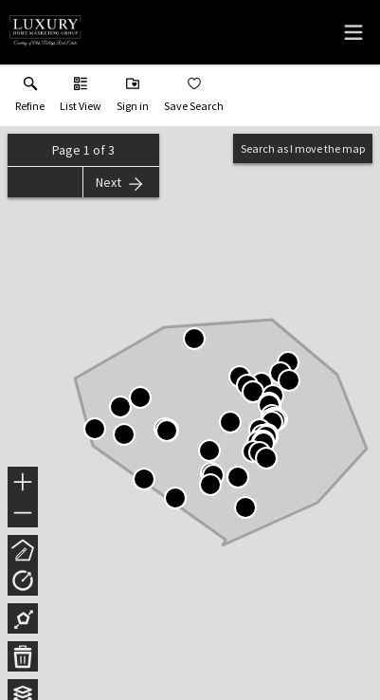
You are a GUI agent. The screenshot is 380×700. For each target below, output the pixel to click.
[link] (29, 98)
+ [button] (23, 483)
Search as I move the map (303, 148)
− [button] (22, 513)
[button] (80, 98)
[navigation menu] (353, 32)
